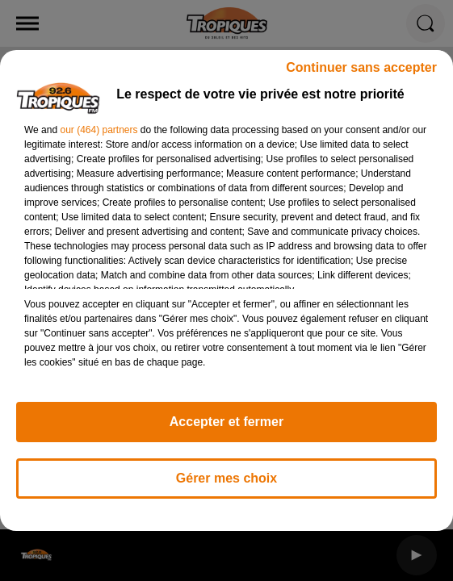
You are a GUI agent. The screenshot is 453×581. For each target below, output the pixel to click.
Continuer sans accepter (361, 67)
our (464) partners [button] (98, 130)
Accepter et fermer (226, 421)
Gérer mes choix (226, 478)
